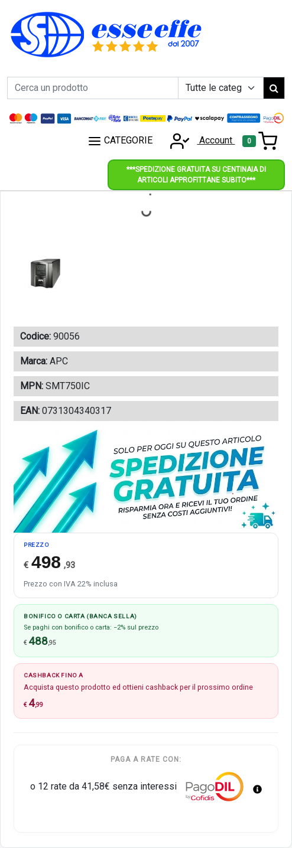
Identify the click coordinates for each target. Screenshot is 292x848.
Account (199, 140)
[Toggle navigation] (260, 141)
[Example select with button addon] (221, 88)
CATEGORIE (120, 141)
